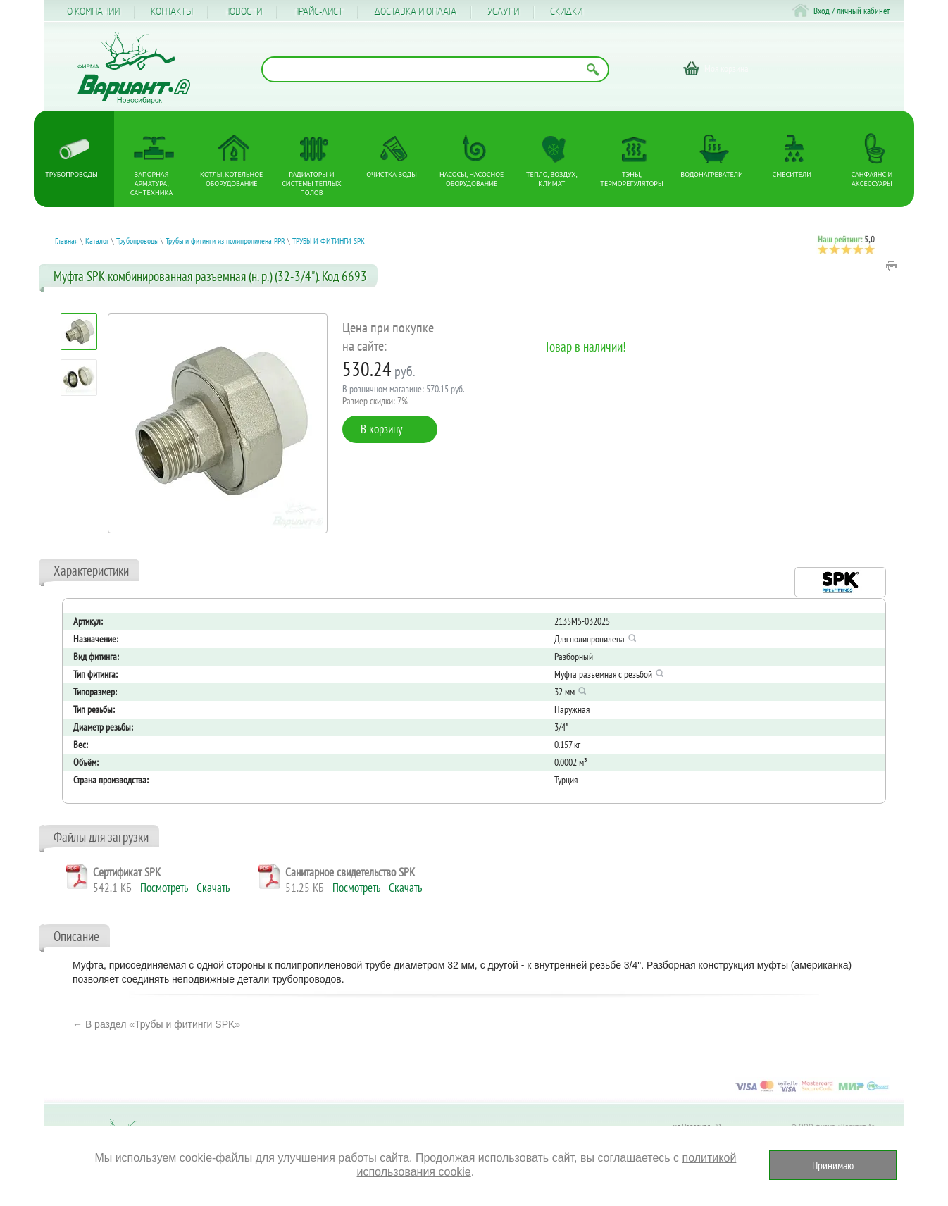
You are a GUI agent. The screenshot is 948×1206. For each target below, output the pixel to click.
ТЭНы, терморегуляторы (631, 179)
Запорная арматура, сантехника (151, 183)
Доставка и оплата (415, 12)
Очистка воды (391, 174)
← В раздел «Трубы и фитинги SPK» (156, 1024)
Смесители (792, 174)
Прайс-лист (318, 12)
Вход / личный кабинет (851, 11)
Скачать (213, 887)
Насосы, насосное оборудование (471, 179)
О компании (93, 12)
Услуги (503, 12)
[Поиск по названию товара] (435, 69)
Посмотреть (164, 887)
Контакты (172, 12)
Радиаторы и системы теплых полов (312, 183)
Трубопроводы (71, 174)
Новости (243, 12)
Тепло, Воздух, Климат (552, 179)
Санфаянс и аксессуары (872, 179)
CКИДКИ (566, 12)
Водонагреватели (711, 174)
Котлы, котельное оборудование (231, 179)
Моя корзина (726, 68)
